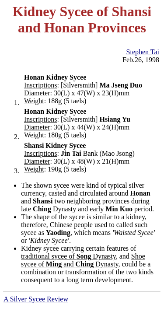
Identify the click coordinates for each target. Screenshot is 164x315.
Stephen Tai (142, 52)
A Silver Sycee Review (35, 299)
